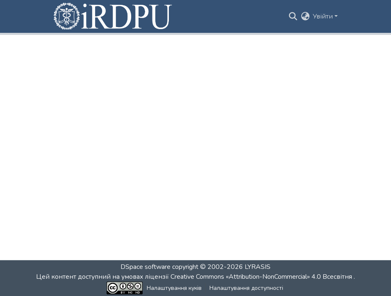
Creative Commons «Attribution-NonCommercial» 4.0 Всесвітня (262, 276)
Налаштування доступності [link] (246, 288)
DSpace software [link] (145, 266)
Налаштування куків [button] (174, 288)
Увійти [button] (323, 16)
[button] (113, 16)
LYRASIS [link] (258, 266)
